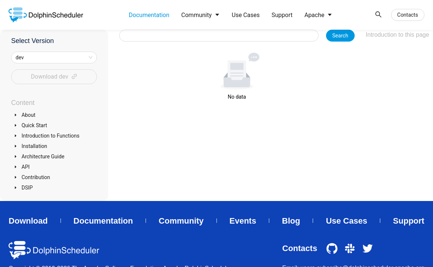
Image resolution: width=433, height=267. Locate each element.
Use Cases (346, 220)
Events (242, 220)
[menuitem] (149, 15)
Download (28, 220)
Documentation (103, 220)
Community (181, 220)
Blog (291, 220)
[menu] (247, 15)
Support (408, 220)
